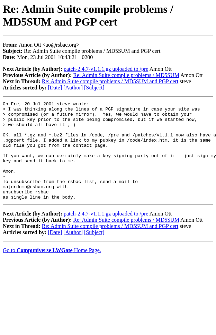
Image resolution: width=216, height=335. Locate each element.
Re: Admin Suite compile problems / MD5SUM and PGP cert (110, 81)
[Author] (73, 87)
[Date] (55, 87)
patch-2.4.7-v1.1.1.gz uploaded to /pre (106, 69)
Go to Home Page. (52, 270)
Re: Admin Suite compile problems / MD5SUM (126, 75)
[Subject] (94, 87)
